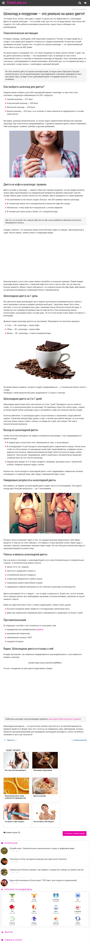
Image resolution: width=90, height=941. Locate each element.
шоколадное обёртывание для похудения (65, 719)
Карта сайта (70, 931)
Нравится (10, 740)
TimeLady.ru (16, 3)
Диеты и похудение (79, 9)
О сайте (51, 929)
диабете (39, 630)
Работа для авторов (73, 929)
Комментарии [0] (79, 740)
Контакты (52, 931)
